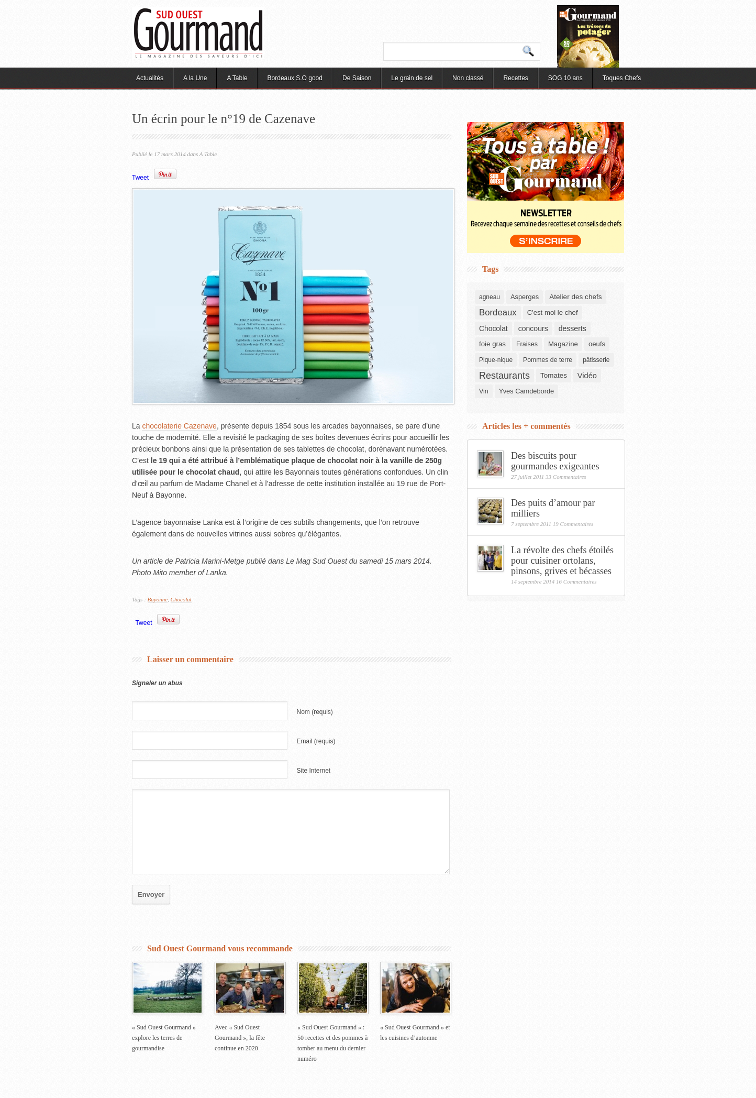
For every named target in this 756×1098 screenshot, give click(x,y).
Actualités (149, 78)
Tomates (553, 375)
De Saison (356, 78)
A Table (237, 78)
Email (316, 741)
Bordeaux (498, 312)
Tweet (140, 177)
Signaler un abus (157, 683)
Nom (315, 712)
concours (533, 328)
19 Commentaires (573, 524)
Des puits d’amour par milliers (553, 508)
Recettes (515, 78)
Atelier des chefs (575, 297)
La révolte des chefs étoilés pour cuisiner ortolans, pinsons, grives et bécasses (562, 560)
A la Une (195, 78)
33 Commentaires (566, 477)
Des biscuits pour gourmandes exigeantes (555, 461)
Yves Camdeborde (526, 391)
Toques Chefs (622, 78)
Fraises (527, 344)
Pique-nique (496, 360)
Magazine (563, 344)
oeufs (596, 344)
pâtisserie (596, 360)
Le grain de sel (411, 78)
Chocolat (181, 599)
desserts (572, 328)
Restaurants (504, 375)
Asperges (524, 297)
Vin (483, 391)
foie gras (492, 344)
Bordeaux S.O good (295, 78)
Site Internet (314, 770)
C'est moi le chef (552, 312)
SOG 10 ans (565, 78)
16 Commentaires (576, 581)
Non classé (467, 78)
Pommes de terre (547, 360)
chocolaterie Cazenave (179, 426)
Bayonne (158, 599)
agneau (489, 297)
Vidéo (587, 375)
